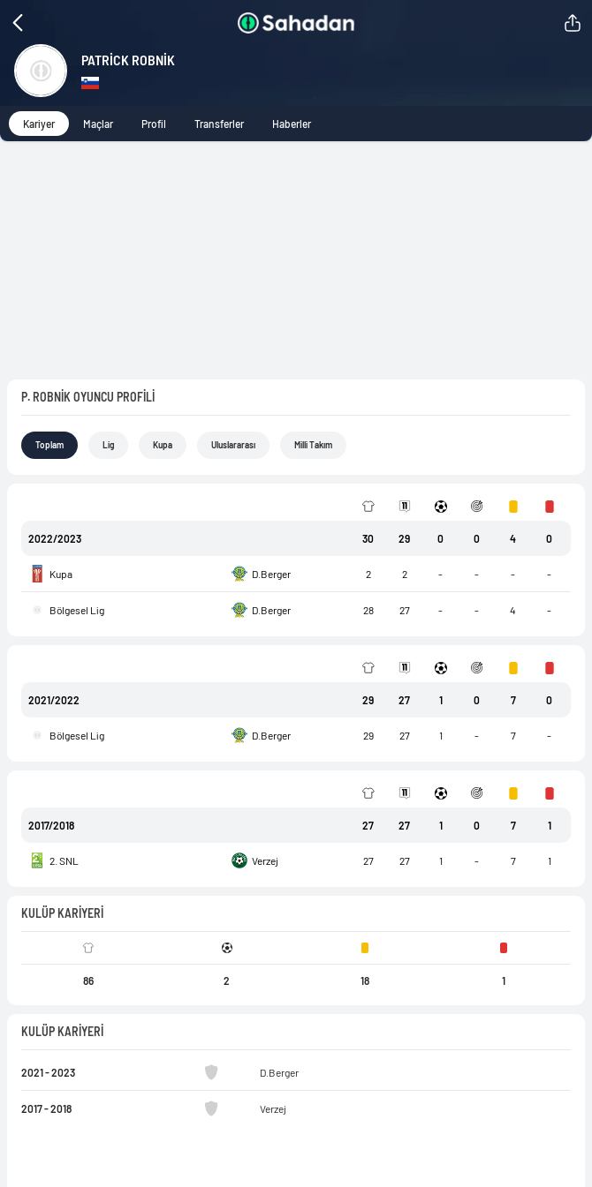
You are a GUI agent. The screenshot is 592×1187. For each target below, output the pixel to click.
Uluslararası (243, 312)
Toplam (51, 312)
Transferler (233, 123)
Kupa (168, 312)
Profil (163, 123)
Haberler (311, 123)
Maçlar (104, 123)
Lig (112, 312)
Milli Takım (331, 312)
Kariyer (41, 123)
